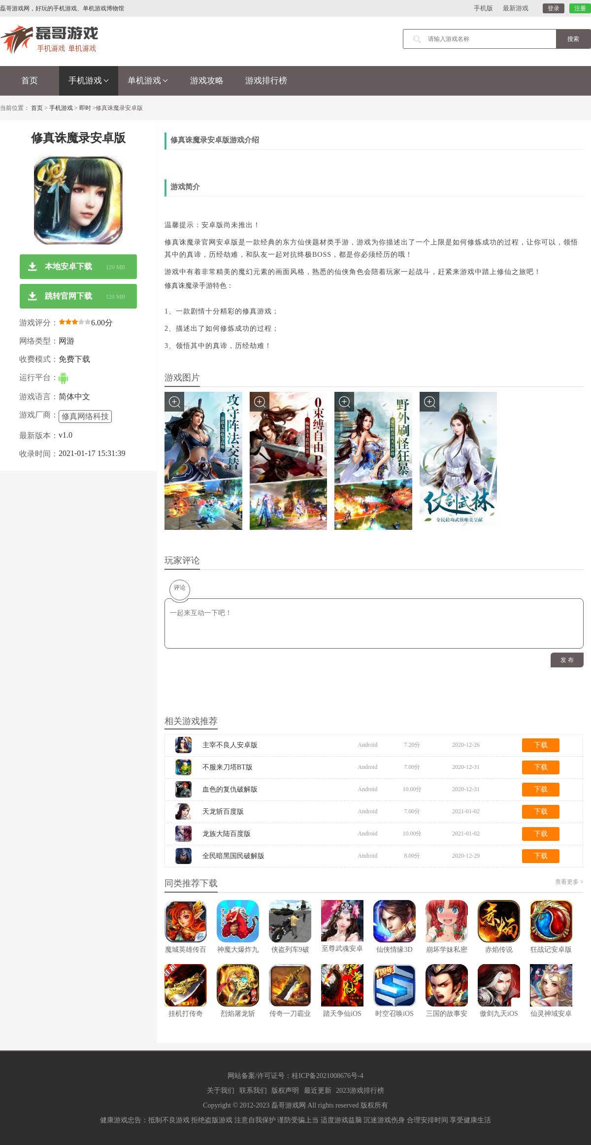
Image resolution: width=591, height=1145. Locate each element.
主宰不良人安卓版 (230, 745)
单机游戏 (148, 80)
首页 (29, 80)
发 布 (567, 660)
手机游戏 (88, 80)
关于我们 (220, 1090)
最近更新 (317, 1090)
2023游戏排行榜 (360, 1090)
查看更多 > (569, 881)
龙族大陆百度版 (226, 833)
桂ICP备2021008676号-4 (327, 1075)
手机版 (483, 8)
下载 (541, 745)
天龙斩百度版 (223, 811)
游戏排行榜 (266, 80)
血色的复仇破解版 (230, 789)
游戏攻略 (207, 80)
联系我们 (253, 1090)
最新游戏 (515, 8)
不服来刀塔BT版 (227, 767)
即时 (85, 107)
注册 (580, 8)
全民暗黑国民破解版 (233, 856)
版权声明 (285, 1090)
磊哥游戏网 (288, 1105)
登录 (553, 8)
